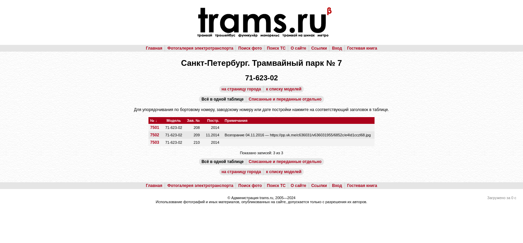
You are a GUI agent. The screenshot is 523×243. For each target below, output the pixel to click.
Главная (154, 48)
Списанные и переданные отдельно (285, 99)
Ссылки (319, 48)
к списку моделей (283, 89)
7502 (154, 135)
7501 (154, 127)
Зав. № (193, 120)
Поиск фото (250, 48)
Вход (337, 48)
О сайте (298, 48)
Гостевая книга (362, 48)
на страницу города (241, 89)
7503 (154, 142)
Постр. (213, 120)
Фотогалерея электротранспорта (200, 48)
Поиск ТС (276, 48)
